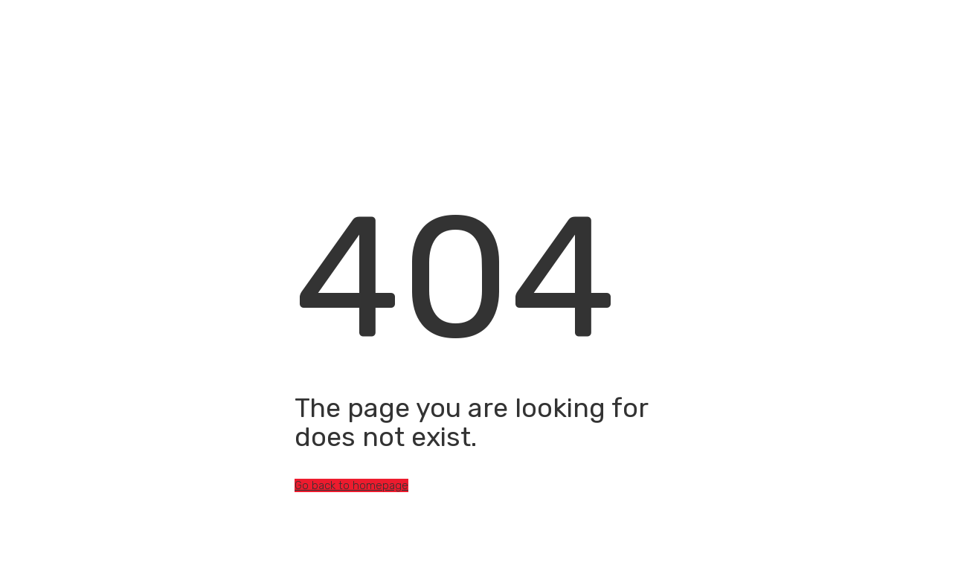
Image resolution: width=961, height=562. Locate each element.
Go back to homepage (351, 485)
